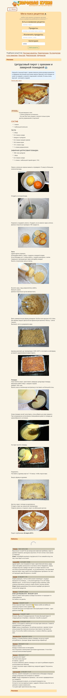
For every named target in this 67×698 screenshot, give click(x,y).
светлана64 (16, 672)
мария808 (16, 562)
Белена (15, 592)
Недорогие (41, 55)
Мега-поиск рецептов (33, 13)
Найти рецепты (33, 47)
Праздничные (43, 53)
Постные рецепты (30, 53)
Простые (21, 55)
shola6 (15, 577)
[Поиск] (33, 24)
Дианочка (16, 614)
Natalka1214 (17, 636)
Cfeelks (15, 549)
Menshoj (15, 603)
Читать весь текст (16, 80)
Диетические (31, 55)
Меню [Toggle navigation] (12, 9)
